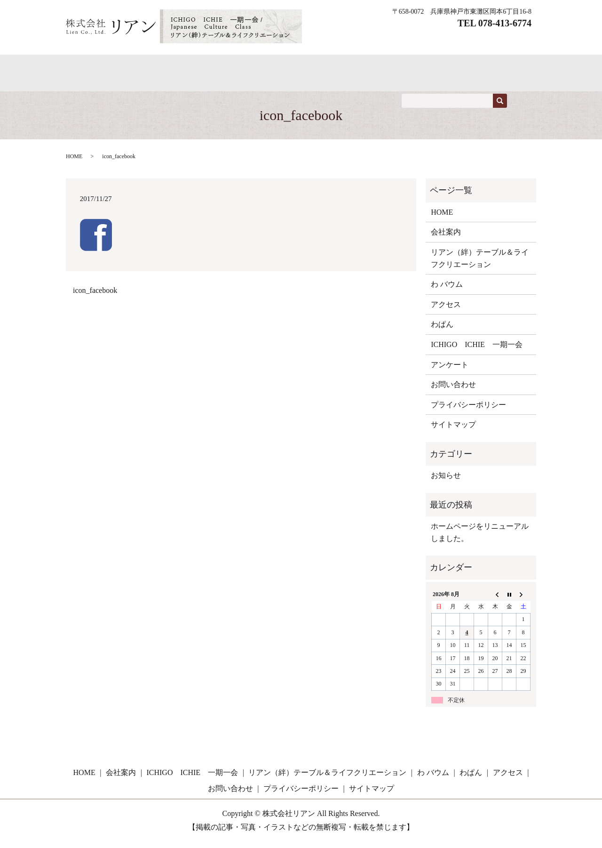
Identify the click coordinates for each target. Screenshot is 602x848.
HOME (88, 67)
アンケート (449, 371)
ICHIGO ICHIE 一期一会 (267, 67)
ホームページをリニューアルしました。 (480, 539)
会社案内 (446, 238)
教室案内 (351, 67)
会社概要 (403, 67)
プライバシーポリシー (468, 411)
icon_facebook (95, 297)
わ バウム (138, 67)
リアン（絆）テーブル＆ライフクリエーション (480, 265)
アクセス (456, 67)
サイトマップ (453, 431)
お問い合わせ (99, 84)
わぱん (187, 67)
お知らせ (446, 482)
